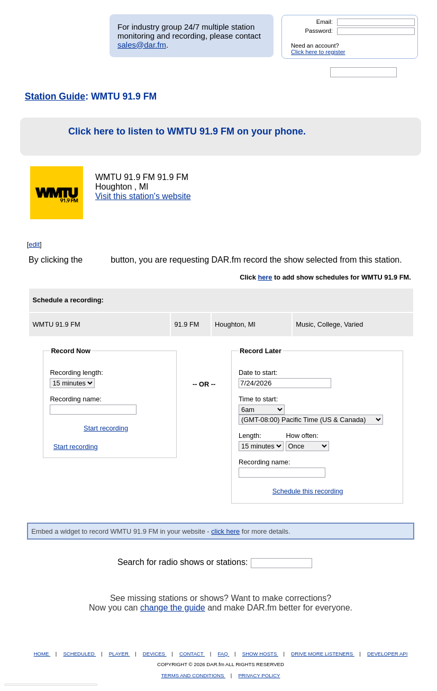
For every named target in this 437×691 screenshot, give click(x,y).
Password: (319, 31)
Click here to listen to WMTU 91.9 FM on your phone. (166, 137)
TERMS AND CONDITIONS (193, 675)
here (265, 277)
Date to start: (258, 372)
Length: (250, 435)
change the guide (172, 607)
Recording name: (75, 399)
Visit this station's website (143, 196)
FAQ (224, 654)
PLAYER (119, 654)
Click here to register (318, 52)
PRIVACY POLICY (259, 675)
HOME (42, 654)
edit (34, 244)
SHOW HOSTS (260, 654)
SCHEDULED (79, 654)
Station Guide (55, 96)
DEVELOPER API (387, 654)
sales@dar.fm (141, 44)
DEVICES (155, 654)
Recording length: (76, 372)
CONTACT (192, 654)
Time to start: (258, 399)
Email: (324, 22)
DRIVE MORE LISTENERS (322, 654)
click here (225, 531)
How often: (302, 435)
